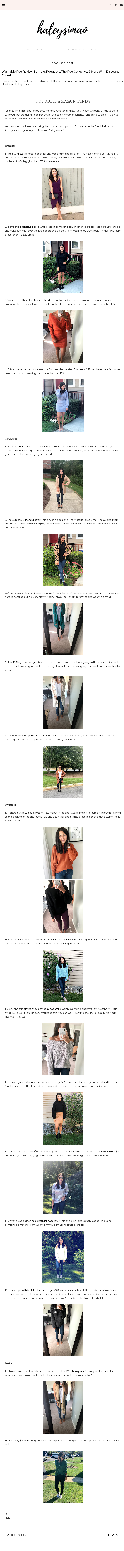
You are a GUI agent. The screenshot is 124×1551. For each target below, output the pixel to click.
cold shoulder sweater (44, 1220)
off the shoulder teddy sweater (41, 1009)
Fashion (21, 1535)
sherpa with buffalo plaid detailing (32, 1290)
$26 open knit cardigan (35, 735)
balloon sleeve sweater (38, 1082)
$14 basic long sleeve (32, 1440)
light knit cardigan (27, 446)
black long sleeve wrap (32, 226)
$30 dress (17, 153)
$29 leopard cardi (30, 519)
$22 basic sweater (33, 812)
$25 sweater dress (44, 300)
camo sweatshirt (103, 1151)
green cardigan (96, 593)
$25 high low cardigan (25, 662)
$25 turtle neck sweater (65, 939)
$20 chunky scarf (76, 1371)
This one (78, 369)
